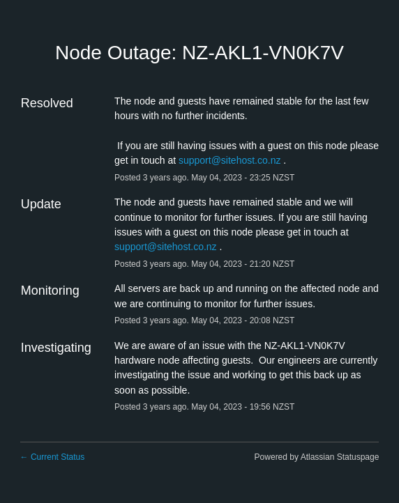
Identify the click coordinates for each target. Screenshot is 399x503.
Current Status (52, 457)
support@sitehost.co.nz (230, 160)
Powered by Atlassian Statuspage (317, 457)
